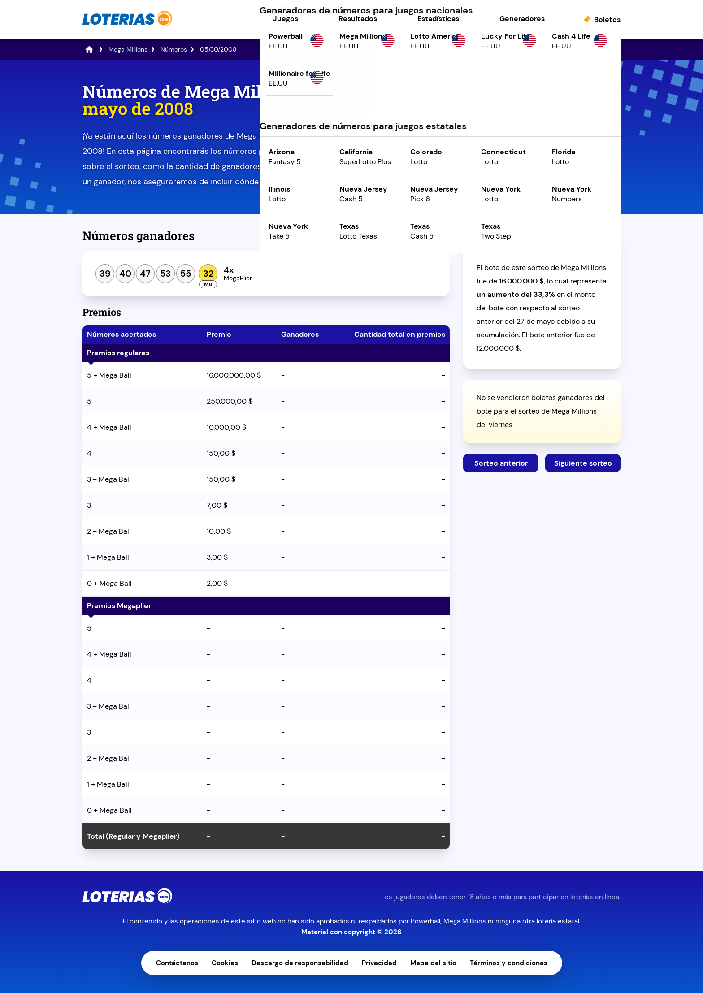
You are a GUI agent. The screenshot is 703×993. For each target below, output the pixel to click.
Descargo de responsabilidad (300, 962)
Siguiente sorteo (583, 463)
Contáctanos (177, 962)
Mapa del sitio (433, 962)
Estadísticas (438, 18)
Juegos (285, 18)
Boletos (607, 19)
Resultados (357, 18)
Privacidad (379, 962)
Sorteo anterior (501, 463)
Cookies (225, 962)
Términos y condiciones (508, 962)
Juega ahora (542, 160)
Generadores (522, 18)
